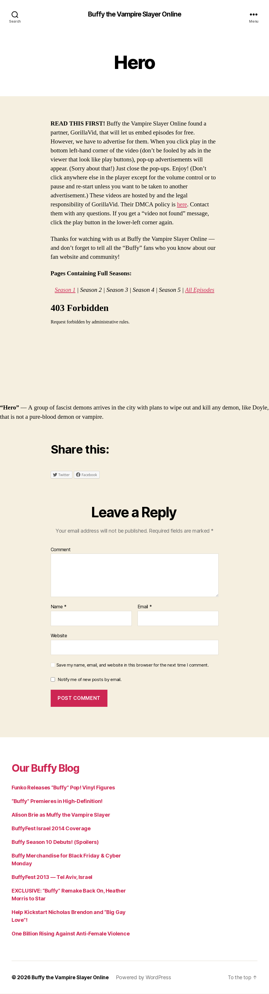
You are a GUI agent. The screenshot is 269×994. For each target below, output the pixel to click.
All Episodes (200, 290)
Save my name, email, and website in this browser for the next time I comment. (132, 665)
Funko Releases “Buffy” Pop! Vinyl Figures (63, 788)
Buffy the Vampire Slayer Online (134, 14)
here (182, 205)
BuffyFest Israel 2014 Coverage (51, 829)
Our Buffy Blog (49, 768)
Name (59, 607)
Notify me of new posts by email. (89, 679)
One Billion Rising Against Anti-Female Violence (70, 934)
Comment (61, 550)
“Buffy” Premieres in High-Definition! (57, 801)
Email (145, 607)
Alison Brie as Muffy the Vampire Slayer (61, 815)
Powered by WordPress (146, 978)
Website (59, 636)
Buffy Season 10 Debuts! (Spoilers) (55, 842)
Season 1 (64, 290)
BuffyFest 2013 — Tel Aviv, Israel (52, 877)
